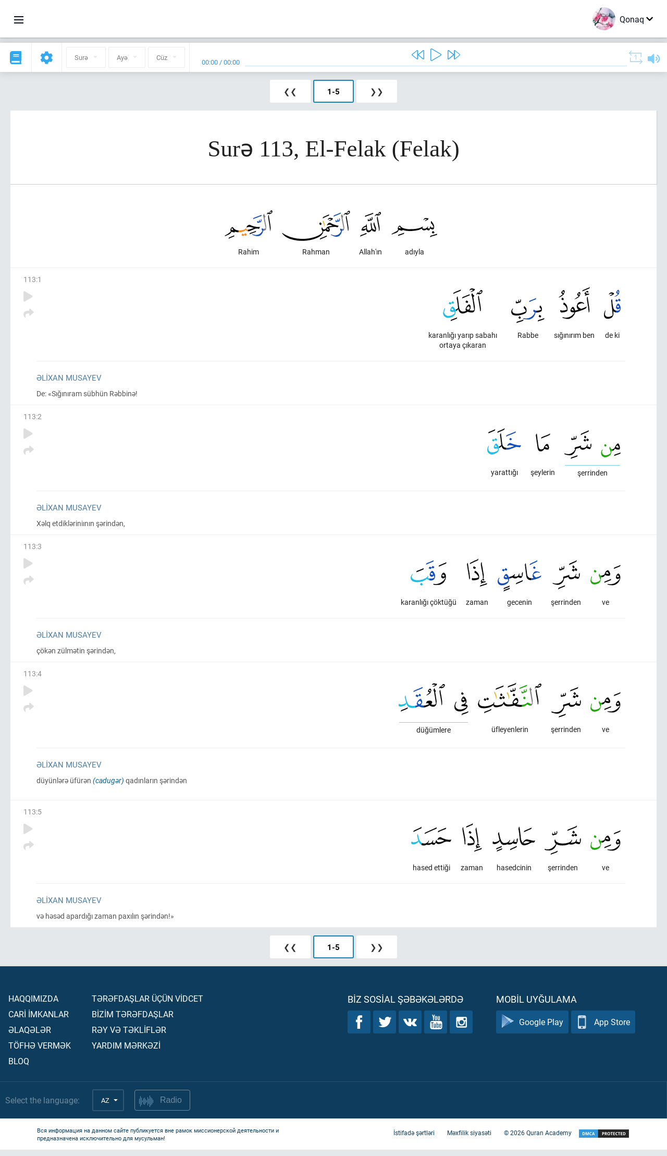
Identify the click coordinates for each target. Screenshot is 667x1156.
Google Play (532, 1028)
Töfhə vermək (39, 1051)
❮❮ (290, 91)
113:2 (32, 418)
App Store (603, 1028)
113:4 (32, 678)
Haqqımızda (33, 1004)
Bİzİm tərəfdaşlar (133, 1020)
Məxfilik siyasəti (469, 1139)
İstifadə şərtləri (414, 1139)
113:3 (32, 549)
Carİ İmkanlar (38, 1020)
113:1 (32, 280)
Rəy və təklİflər (129, 1035)
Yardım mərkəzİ (126, 1051)
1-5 (333, 91)
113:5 (32, 817)
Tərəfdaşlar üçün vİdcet (147, 1004)
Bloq (18, 1067)
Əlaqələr (29, 1035)
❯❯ (377, 91)
